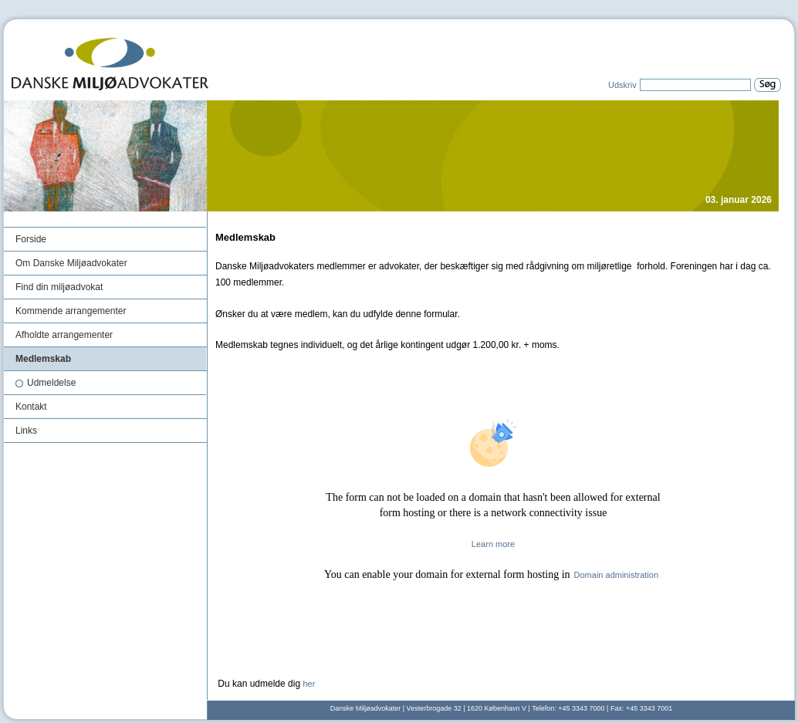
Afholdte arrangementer (64, 334)
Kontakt (31, 406)
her (309, 683)
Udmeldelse (45, 382)
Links (26, 430)
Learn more (493, 544)
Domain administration (616, 574)
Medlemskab (43, 358)
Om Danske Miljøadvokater (71, 263)
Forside (30, 239)
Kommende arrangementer (70, 311)
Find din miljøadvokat (59, 287)
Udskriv (622, 85)
